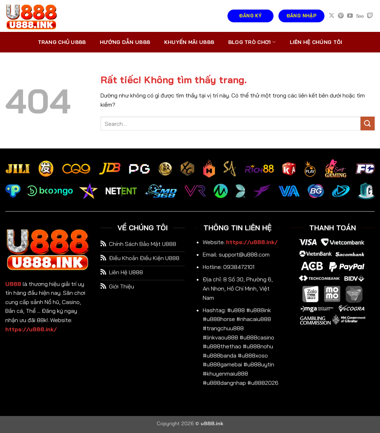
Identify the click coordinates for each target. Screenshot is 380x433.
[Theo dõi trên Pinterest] (341, 16)
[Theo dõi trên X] (331, 16)
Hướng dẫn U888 (125, 42)
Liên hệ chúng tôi (316, 42)
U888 (13, 283)
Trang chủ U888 (62, 42)
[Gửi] (368, 123)
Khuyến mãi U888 (189, 42)
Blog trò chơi (252, 42)
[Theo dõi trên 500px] (360, 16)
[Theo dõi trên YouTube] (350, 16)
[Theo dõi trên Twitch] (370, 16)
